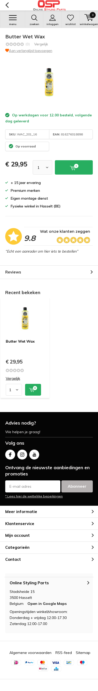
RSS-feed (63, 652)
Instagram (22, 453)
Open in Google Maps (47, 603)
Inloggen (52, 20)
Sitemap (83, 652)
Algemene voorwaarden (30, 652)
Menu (12, 20)
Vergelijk (41, 44)
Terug (7, 5)
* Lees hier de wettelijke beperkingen (34, 496)
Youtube (34, 453)
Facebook (10, 453)
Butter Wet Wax (20, 341)
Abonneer (77, 486)
